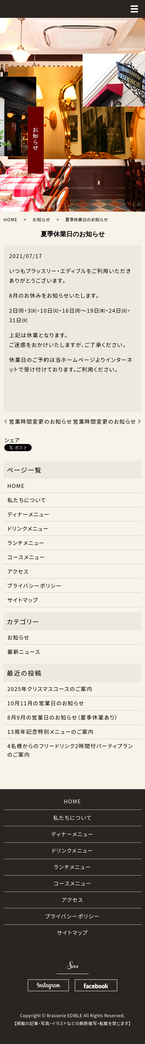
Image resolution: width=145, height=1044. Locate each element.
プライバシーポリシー (34, 585)
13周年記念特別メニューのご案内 (50, 731)
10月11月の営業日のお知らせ (45, 703)
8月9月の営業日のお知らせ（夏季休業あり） (62, 717)
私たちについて (26, 500)
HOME (10, 219)
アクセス (18, 571)
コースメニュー (26, 557)
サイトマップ (22, 600)
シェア (12, 440)
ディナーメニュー (28, 514)
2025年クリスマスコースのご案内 (50, 688)
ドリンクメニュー (28, 528)
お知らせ (41, 219)
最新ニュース (24, 651)
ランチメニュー (26, 542)
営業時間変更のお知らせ (40, 421)
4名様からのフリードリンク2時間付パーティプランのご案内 (70, 750)
